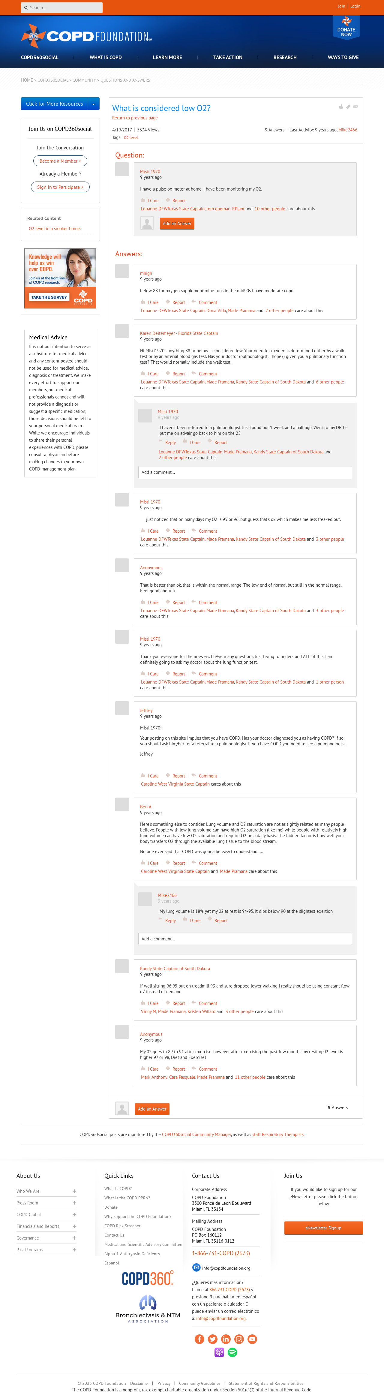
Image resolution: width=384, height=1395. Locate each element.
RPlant (238, 209)
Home (27, 80)
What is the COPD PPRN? (127, 1198)
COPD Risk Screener (122, 1225)
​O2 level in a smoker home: (55, 228)
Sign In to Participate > (60, 187)
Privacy (164, 1383)
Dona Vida (216, 310)
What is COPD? (118, 1188)
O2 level (131, 137)
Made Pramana (241, 310)
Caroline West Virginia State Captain (175, 784)
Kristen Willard (201, 1011)
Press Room (27, 1203)
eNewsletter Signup (323, 1228)
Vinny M (148, 1011)
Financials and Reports (37, 1226)
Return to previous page (135, 118)
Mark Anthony (154, 1077)
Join (341, 6)
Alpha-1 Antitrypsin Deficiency (132, 1253)
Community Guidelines (199, 1383)
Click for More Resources (54, 103)
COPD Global (28, 1214)
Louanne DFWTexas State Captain (173, 209)
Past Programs (29, 1249)
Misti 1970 (150, 171)
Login (355, 6)
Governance (27, 1238)
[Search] (62, 7)
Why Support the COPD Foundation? (137, 1216)
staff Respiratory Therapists (278, 1134)
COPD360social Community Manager (196, 1134)
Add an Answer (177, 223)
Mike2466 (347, 130)
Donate (346, 27)
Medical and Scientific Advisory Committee (143, 1244)
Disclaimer (139, 1383)
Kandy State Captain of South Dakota (271, 382)
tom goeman (218, 209)
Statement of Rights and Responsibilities (266, 1383)
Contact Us (114, 1235)
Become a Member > (60, 161)
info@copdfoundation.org (221, 1318)
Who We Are (28, 1191)
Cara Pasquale (182, 1077)
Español (111, 1263)
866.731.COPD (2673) (229, 1289)
